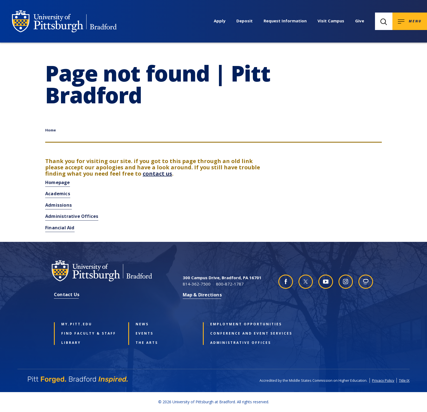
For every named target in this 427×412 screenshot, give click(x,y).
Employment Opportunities (239, 324)
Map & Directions (202, 294)
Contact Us (67, 294)
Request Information (285, 20)
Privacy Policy (383, 380)
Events (144, 333)
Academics (57, 193)
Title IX (404, 380)
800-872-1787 (230, 284)
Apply (219, 20)
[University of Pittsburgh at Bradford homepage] (64, 21)
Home (50, 130)
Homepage (57, 182)
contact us (157, 173)
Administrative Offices (71, 216)
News (142, 324)
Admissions (58, 205)
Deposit (244, 20)
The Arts (147, 343)
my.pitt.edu (76, 324)
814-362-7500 (197, 284)
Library (71, 343)
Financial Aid (60, 227)
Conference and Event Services (239, 333)
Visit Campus (331, 20)
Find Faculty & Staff (88, 333)
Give (359, 20)
